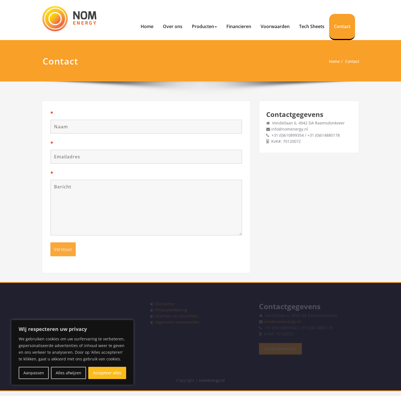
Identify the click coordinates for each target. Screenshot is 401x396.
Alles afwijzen (68, 372)
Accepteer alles (107, 372)
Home (147, 26)
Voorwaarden (275, 26)
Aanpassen (33, 372)
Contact (342, 26)
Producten (204, 26)
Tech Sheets (311, 26)
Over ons (172, 26)
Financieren (238, 26)
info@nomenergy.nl (290, 128)
